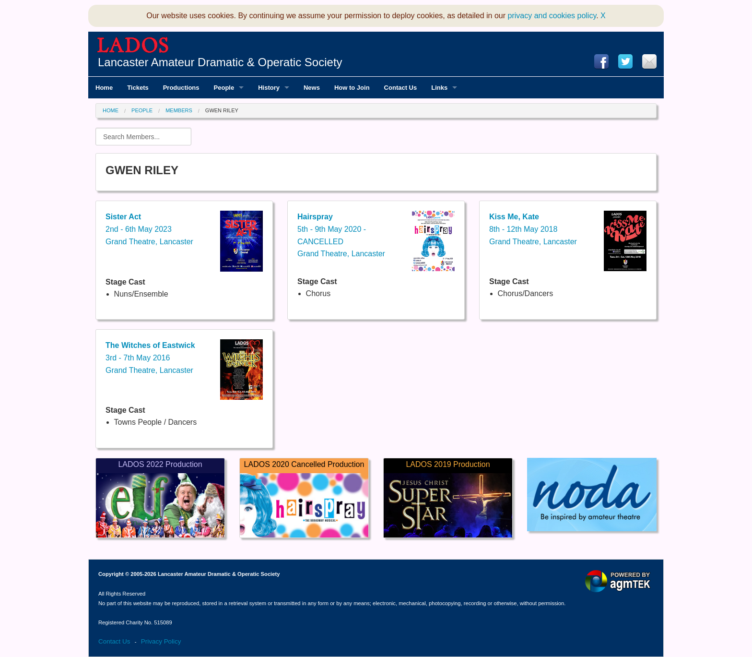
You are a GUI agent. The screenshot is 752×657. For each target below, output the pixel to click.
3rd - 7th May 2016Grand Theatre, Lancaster (150, 357)
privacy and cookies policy (552, 16)
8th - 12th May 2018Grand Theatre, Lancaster (533, 229)
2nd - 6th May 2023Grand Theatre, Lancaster (149, 229)
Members (178, 110)
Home (110, 110)
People (142, 110)
